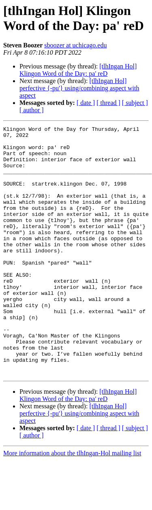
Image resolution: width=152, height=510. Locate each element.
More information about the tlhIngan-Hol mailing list (72, 502)
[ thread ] (108, 102)
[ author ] (31, 110)
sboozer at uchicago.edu (75, 45)
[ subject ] (135, 102)
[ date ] (86, 102)
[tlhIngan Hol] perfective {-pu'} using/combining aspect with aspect (79, 88)
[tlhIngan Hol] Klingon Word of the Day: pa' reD (78, 70)
